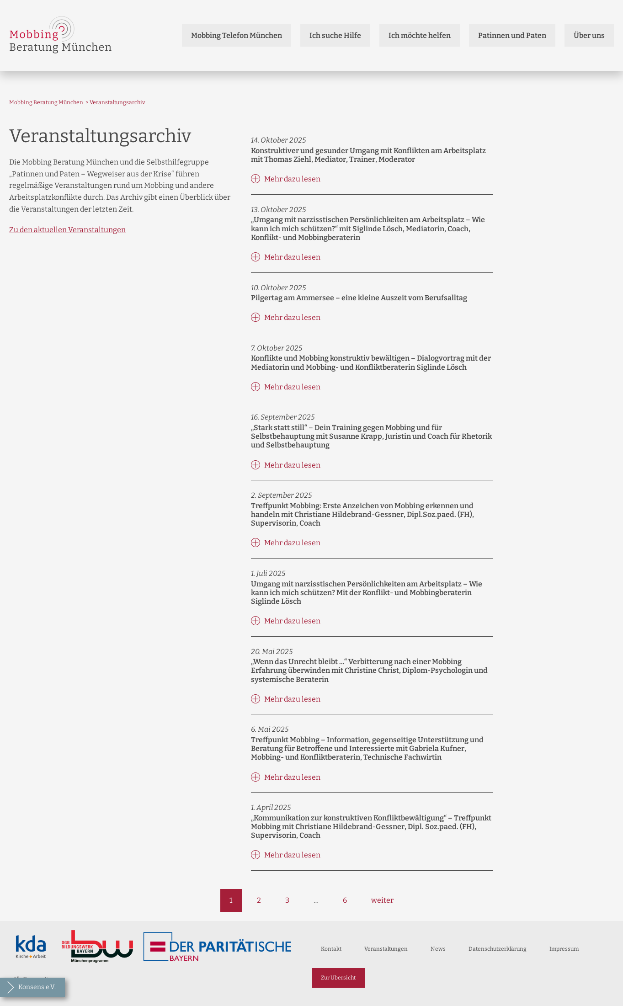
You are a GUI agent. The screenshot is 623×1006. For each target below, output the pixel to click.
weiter (382, 900)
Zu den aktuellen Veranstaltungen (67, 229)
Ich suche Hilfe (335, 35)
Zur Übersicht (338, 977)
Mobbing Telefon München (236, 35)
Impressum (564, 949)
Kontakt (331, 949)
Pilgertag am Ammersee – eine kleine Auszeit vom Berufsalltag (359, 297)
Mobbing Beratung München (46, 102)
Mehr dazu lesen (285, 178)
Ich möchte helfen (420, 35)
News (438, 949)
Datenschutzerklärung (498, 949)
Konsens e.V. (37, 987)
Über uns (589, 35)
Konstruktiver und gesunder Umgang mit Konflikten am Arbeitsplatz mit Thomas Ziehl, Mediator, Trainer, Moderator (368, 155)
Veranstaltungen (386, 949)
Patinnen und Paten (512, 35)
